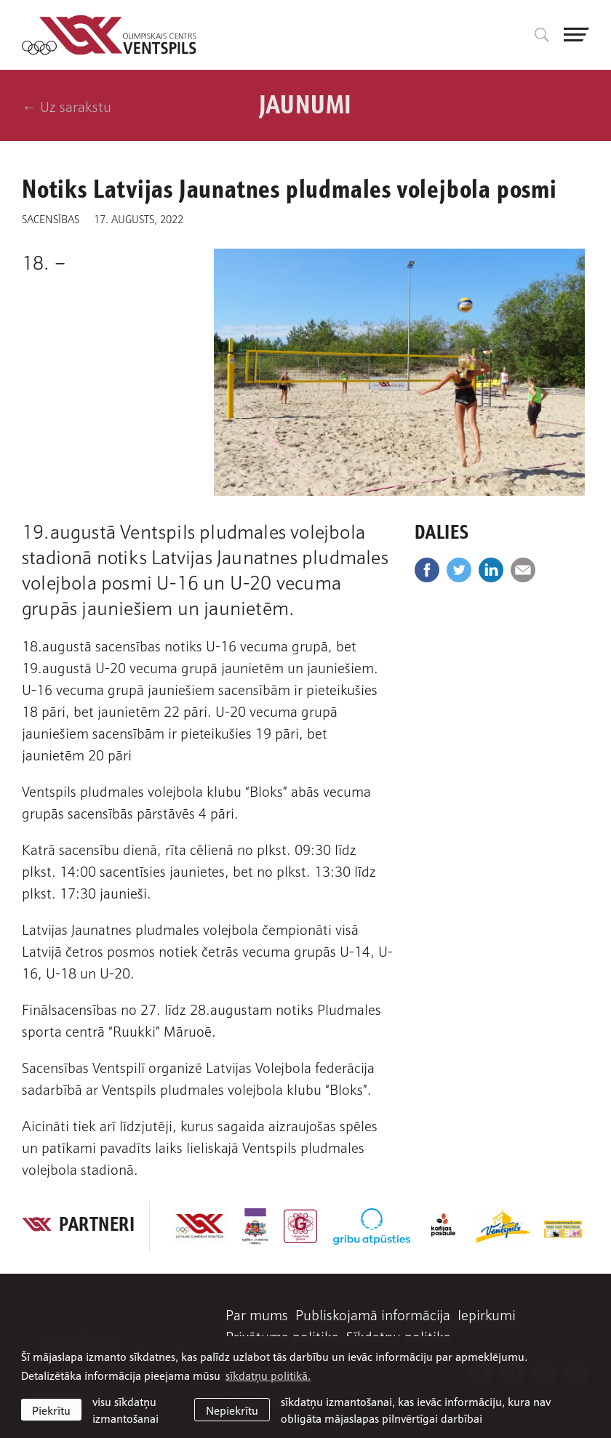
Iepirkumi (487, 1314)
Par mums (256, 1314)
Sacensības (50, 218)
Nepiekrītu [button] (232, 1409)
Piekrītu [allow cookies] (51, 1409)
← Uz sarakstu (66, 105)
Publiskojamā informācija (372, 1314)
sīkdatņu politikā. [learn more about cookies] (268, 1374)
